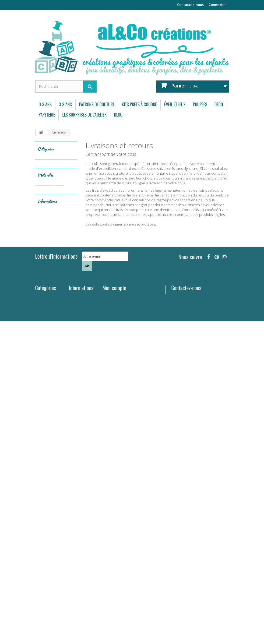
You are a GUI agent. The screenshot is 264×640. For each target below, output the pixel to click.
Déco (218, 104)
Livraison (51, 425)
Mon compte (114, 527)
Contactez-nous (190, 4)
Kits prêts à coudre (139, 104)
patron (58, 304)
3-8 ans (65, 104)
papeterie (45, 320)
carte (58, 352)
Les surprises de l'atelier (84, 114)
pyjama (62, 328)
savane (62, 360)
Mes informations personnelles (127, 556)
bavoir (43, 352)
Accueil (75, 554)
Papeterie (47, 114)
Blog (118, 114)
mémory (44, 360)
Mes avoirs (111, 542)
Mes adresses (114, 549)
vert (41, 385)
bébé (52, 344)
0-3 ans (45, 104)
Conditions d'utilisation (51, 444)
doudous (44, 312)
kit (59, 280)
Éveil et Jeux (175, 104)
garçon (55, 385)
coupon (64, 336)
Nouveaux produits (77, 538)
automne (45, 336)
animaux (44, 280)
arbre (42, 369)
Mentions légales (57, 433)
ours (61, 312)
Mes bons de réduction (121, 563)
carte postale (48, 377)
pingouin (59, 369)
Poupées (200, 104)
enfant (67, 344)
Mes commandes (116, 535)
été (67, 377)
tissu (59, 296)
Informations (47, 413)
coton (42, 304)
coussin (62, 288)
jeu (40, 344)
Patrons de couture (97, 104)
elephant (44, 393)
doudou (44, 296)
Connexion (218, 4)
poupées (44, 328)
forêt (63, 320)
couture (44, 288)
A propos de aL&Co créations (79, 597)
